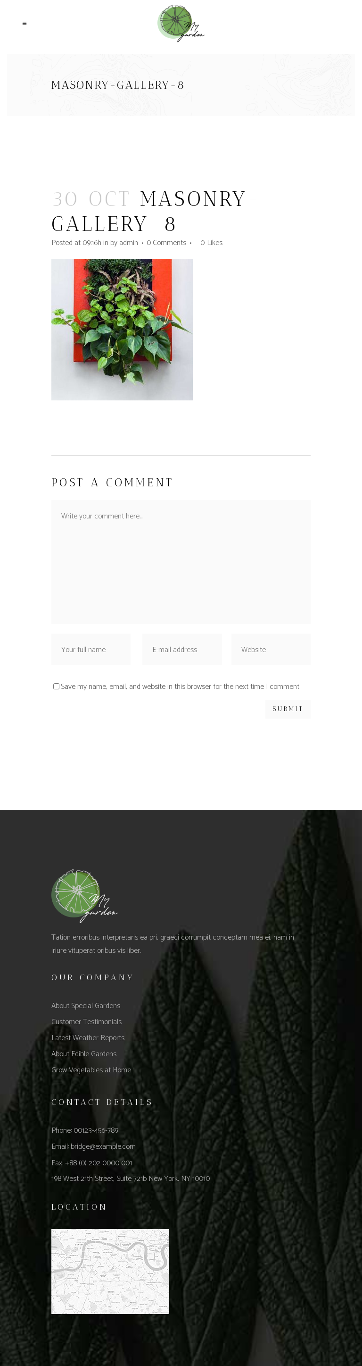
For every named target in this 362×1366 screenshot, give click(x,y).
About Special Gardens (85, 1006)
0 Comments (166, 243)
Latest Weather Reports (87, 1038)
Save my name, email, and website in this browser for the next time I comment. (180, 686)
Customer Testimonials (86, 1022)
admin (128, 243)
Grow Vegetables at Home (91, 1070)
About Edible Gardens (83, 1054)
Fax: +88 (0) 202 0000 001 (91, 1163)
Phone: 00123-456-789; (85, 1130)
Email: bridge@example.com (93, 1146)
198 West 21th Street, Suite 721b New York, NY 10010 (130, 1178)
